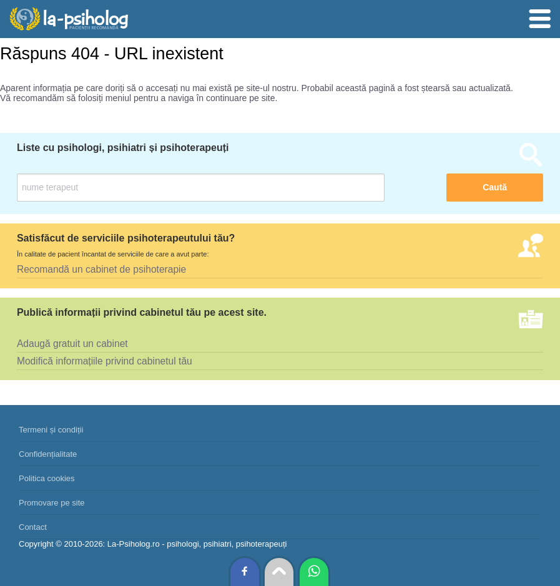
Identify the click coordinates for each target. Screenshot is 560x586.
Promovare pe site (52, 502)
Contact (33, 527)
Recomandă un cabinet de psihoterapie (101, 269)
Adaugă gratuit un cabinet (72, 343)
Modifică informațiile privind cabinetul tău (104, 361)
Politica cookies (47, 478)
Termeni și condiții (51, 429)
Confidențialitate (48, 454)
